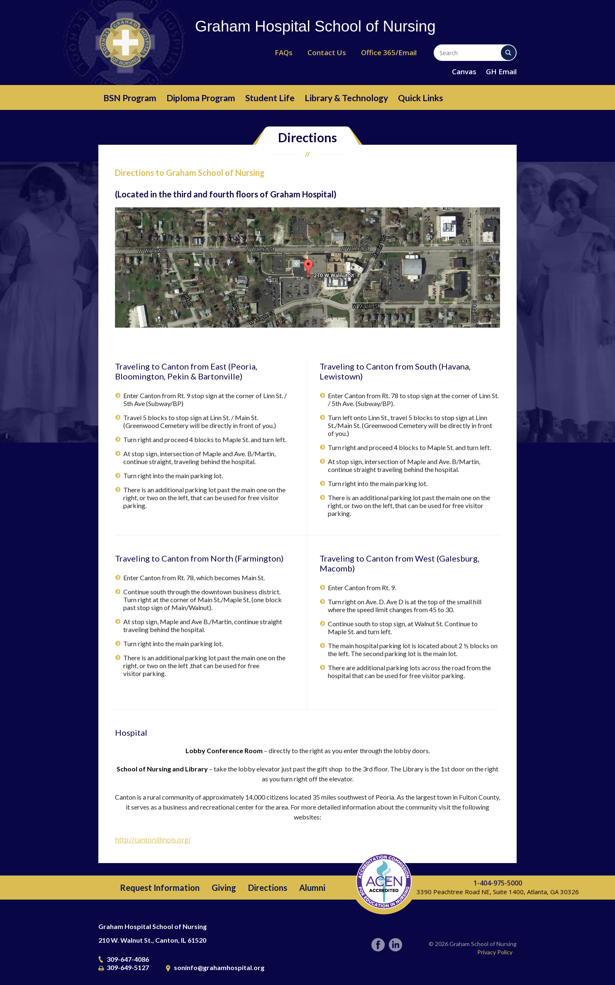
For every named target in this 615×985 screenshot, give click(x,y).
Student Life (270, 97)
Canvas (464, 71)
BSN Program (129, 97)
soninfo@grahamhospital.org (219, 967)
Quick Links (420, 97)
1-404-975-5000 (497, 883)
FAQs (284, 52)
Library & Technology (346, 97)
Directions (267, 888)
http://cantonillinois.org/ (153, 839)
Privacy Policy (494, 952)
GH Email (501, 71)
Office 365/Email (389, 52)
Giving (224, 888)
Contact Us (327, 52)
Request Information (160, 888)
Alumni (312, 888)
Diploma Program (200, 97)
